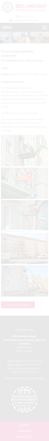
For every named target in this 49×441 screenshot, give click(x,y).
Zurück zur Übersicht (18, 304)
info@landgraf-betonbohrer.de (26, 20)
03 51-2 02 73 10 (24, 16)
